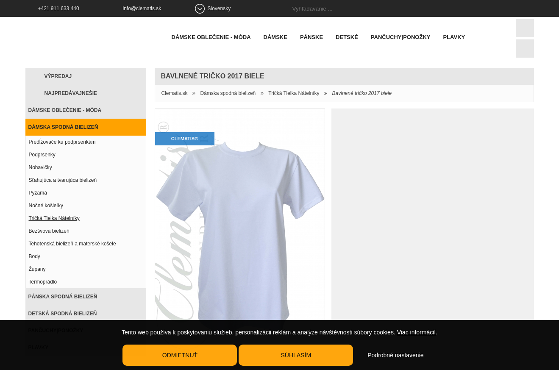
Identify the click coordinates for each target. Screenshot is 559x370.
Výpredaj (58, 76)
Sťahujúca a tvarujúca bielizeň (63, 180)
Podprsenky (42, 155)
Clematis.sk (174, 93)
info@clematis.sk (142, 8)
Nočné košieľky (46, 206)
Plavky (454, 37)
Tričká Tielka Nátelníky (54, 218)
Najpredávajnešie (70, 93)
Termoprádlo (43, 282)
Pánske (311, 37)
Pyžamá (38, 193)
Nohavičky (40, 167)
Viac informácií (416, 332)
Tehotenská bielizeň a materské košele (72, 244)
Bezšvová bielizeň (49, 231)
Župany (37, 269)
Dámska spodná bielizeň (63, 127)
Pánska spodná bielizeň (62, 297)
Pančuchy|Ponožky (401, 37)
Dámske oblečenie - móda (211, 37)
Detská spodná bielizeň (62, 314)
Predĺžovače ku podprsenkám (62, 142)
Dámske (275, 37)
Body (34, 256)
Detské (347, 37)
